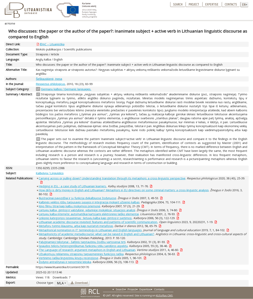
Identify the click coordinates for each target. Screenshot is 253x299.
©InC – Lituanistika (52, 44)
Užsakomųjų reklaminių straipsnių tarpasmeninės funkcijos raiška (81, 254)
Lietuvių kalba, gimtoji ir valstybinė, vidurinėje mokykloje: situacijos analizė (87, 210)
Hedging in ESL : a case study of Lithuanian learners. (73, 186)
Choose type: (45, 283)
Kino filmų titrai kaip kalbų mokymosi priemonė (69, 206)
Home (11, 23)
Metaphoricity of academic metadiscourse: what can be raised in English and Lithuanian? (96, 234)
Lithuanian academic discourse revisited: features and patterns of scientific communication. (98, 222)
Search (177, 4)
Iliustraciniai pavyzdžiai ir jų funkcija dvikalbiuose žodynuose (77, 198)
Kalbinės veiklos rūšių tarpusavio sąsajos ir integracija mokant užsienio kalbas (89, 202)
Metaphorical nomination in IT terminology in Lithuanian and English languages (90, 230)
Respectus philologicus (50, 84)
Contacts (231, 4)
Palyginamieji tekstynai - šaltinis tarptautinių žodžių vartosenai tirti (82, 242)
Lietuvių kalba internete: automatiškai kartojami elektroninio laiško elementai (89, 214)
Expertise (211, 4)
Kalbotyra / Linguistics (49, 173)
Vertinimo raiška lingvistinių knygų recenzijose (68, 258)
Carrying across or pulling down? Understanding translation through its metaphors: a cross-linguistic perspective (112, 178)
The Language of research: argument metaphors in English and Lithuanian (87, 250)
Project (194, 4)
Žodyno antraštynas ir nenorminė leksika (65, 262)
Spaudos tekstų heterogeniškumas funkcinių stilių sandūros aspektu (83, 246)
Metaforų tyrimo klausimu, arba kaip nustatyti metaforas (76, 226)
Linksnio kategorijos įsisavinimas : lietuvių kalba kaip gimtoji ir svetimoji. (85, 218)
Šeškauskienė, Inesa (49, 78)
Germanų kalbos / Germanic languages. (66, 89)
